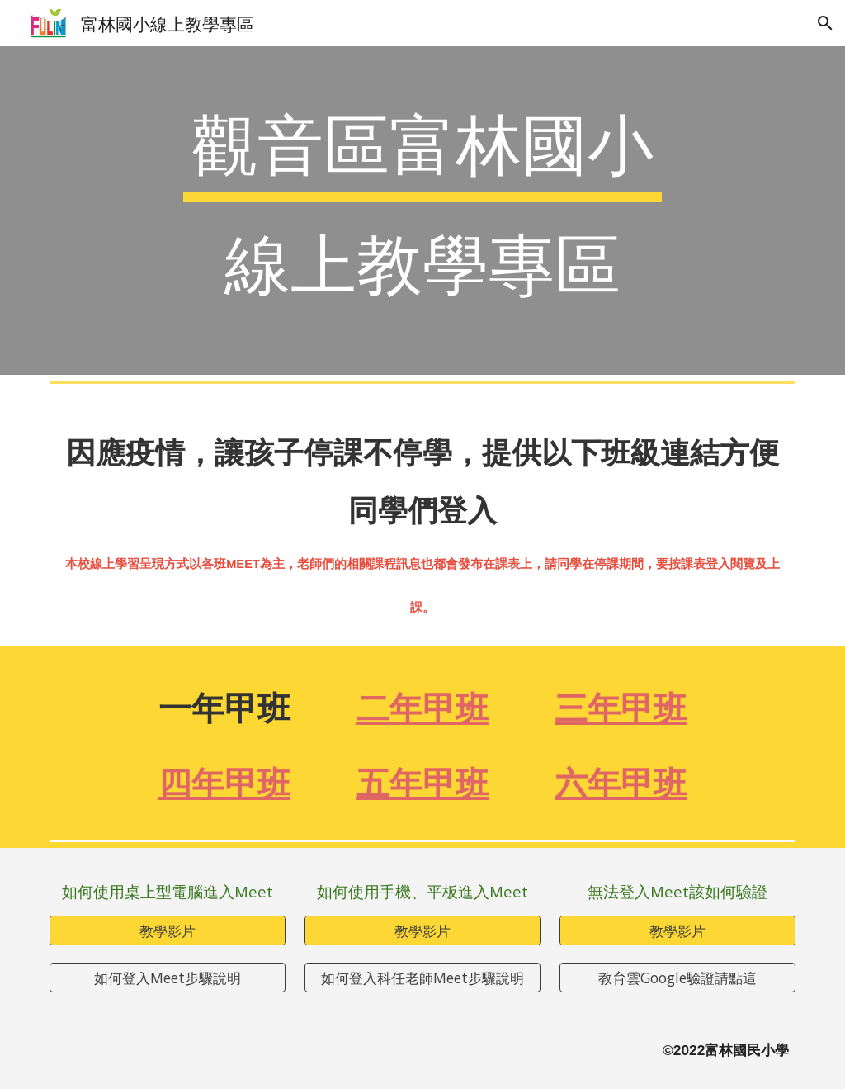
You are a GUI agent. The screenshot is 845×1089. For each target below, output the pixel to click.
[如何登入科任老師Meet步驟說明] (422, 977)
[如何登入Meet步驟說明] (167, 977)
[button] (825, 23)
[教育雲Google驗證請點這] (677, 977)
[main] (422, 210)
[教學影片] (167, 930)
